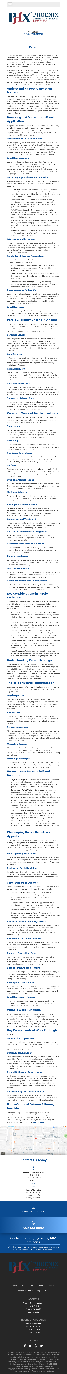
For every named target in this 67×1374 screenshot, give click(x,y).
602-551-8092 (33, 34)
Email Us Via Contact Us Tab (33, 1211)
